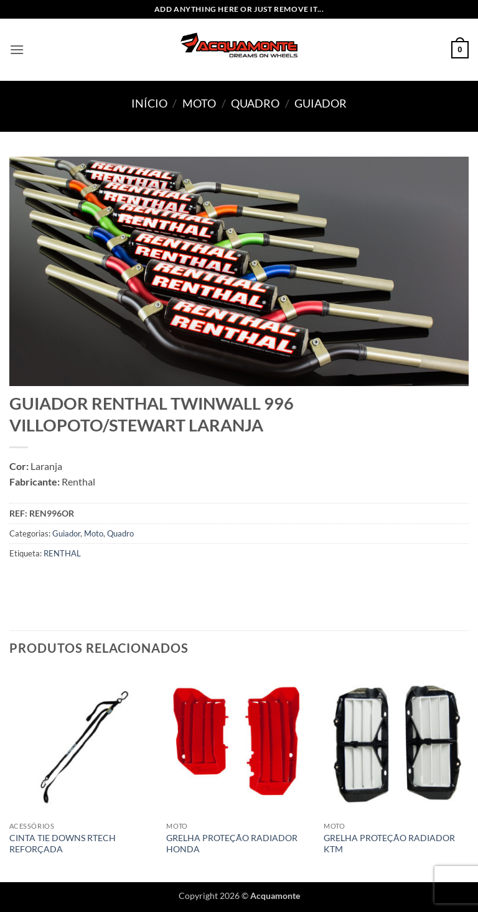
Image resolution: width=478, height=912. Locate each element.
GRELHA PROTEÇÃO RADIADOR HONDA (232, 843)
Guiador (320, 103)
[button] (16, 49)
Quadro (255, 103)
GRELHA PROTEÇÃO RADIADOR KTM (389, 843)
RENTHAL (62, 553)
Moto (199, 103)
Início (149, 103)
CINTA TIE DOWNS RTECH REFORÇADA (62, 843)
